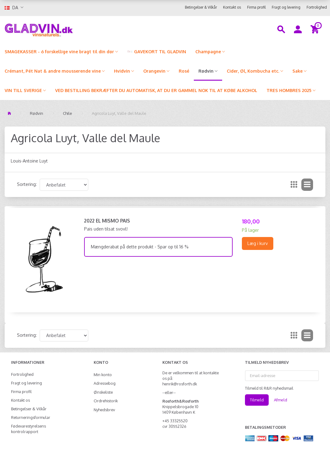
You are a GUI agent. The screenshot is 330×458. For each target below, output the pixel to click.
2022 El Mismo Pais (107, 221)
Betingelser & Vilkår (201, 7)
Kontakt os (232, 7)
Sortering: (27, 184)
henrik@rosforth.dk (179, 383)
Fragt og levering (286, 7)
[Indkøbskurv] (315, 29)
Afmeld (280, 399)
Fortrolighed (317, 7)
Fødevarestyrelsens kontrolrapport (28, 429)
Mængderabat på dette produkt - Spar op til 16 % (140, 246)
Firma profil (256, 7)
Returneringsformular (30, 417)
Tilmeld (257, 399)
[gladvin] (62, 29)
